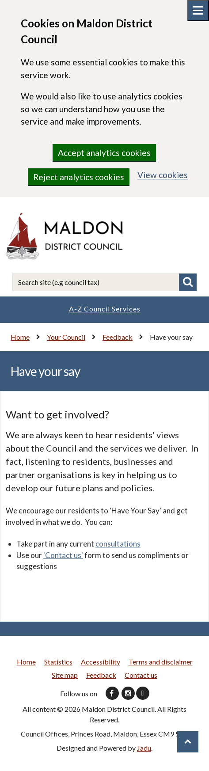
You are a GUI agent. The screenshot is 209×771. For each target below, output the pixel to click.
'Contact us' (63, 555)
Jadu (144, 748)
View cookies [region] (162, 175)
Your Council (66, 337)
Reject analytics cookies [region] (78, 177)
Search (188, 282)
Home (20, 337)
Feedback (118, 337)
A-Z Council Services (105, 308)
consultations (118, 543)
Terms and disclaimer (161, 661)
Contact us (141, 675)
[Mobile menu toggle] (198, 10)
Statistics (58, 661)
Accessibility (100, 661)
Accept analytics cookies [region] (104, 153)
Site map (65, 675)
